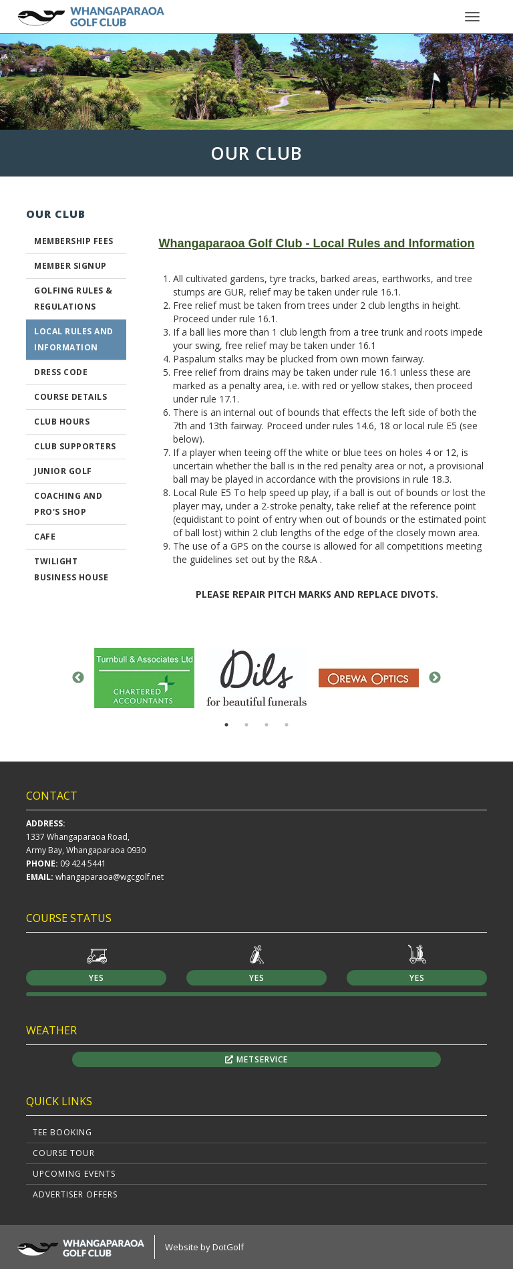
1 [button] (226, 724)
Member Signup (70, 265)
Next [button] (435, 678)
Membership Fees (74, 241)
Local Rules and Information (74, 339)
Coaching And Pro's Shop (68, 503)
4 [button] (286, 724)
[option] (256, 81)
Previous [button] (78, 678)
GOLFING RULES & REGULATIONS (73, 298)
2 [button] (246, 724)
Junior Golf (63, 471)
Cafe (44, 536)
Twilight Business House (71, 569)
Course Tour (64, 1153)
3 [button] (266, 724)
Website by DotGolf (204, 1247)
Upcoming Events (74, 1173)
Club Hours (62, 421)
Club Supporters (75, 446)
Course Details (70, 396)
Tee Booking (62, 1132)
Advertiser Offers (75, 1194)
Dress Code (61, 372)
